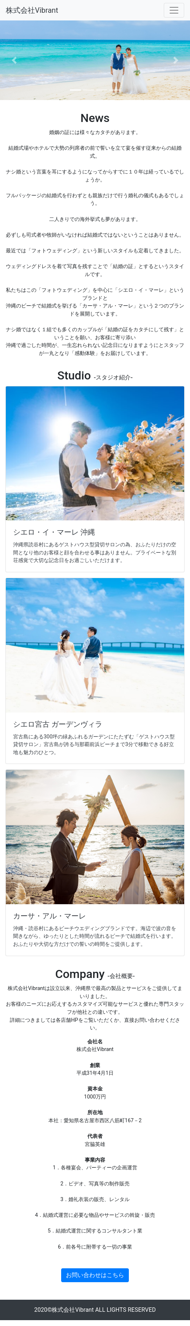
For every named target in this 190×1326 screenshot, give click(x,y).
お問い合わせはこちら (95, 1275)
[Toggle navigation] (174, 10)
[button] (14, 60)
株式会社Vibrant (32, 10)
